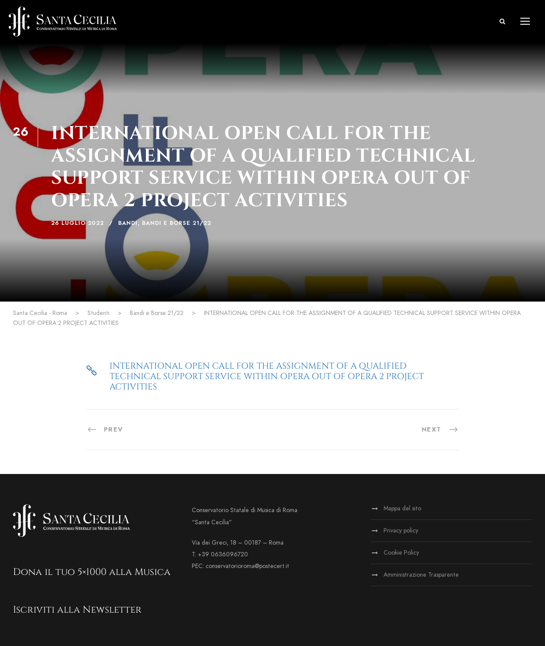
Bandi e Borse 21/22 (176, 223)
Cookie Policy (401, 553)
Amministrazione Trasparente (421, 575)
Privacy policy (401, 530)
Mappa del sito (402, 508)
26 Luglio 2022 (77, 223)
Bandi (128, 223)
